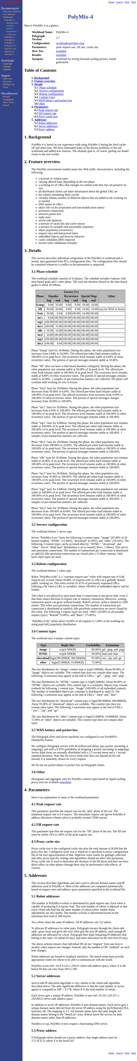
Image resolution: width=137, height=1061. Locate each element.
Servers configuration (51, 90)
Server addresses (48, 126)
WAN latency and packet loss (55, 100)
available (61, 51)
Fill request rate (47, 113)
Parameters (41, 106)
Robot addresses (48, 122)
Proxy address (47, 129)
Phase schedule (48, 87)
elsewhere (65, 782)
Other (42, 103)
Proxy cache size (48, 116)
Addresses (40, 119)
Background (41, 77)
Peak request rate (48, 110)
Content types (47, 97)
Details (38, 84)
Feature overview (44, 81)
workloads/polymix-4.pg (70, 43)
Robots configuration (51, 93)
